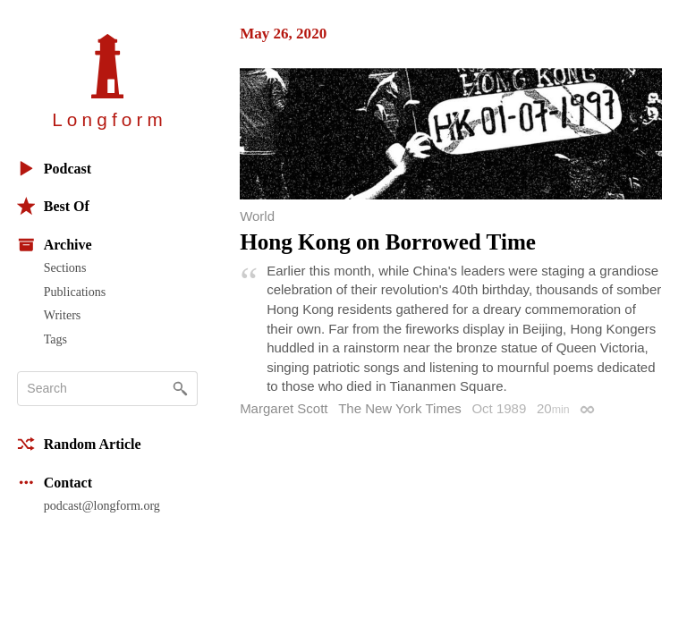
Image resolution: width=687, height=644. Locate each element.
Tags (55, 339)
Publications (75, 291)
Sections (65, 267)
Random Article (79, 444)
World (257, 216)
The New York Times (400, 408)
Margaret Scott (283, 408)
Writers (62, 315)
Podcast (54, 168)
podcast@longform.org (102, 505)
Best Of (53, 206)
